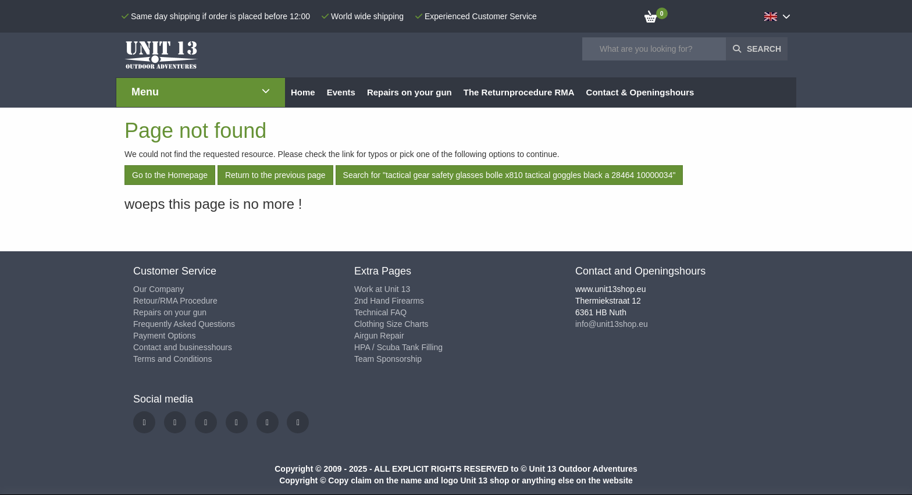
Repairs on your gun (169, 312)
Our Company (158, 289)
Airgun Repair (379, 335)
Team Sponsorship (388, 359)
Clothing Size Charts (391, 324)
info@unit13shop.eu (611, 324)
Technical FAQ (380, 312)
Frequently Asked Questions (184, 324)
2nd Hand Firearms (389, 300)
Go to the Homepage (170, 175)
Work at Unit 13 (382, 289)
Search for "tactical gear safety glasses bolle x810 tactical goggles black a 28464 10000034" (509, 175)
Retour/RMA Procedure (175, 300)
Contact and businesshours (182, 347)
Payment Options (164, 335)
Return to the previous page (275, 175)
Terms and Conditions (172, 359)
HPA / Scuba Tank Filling (398, 347)
